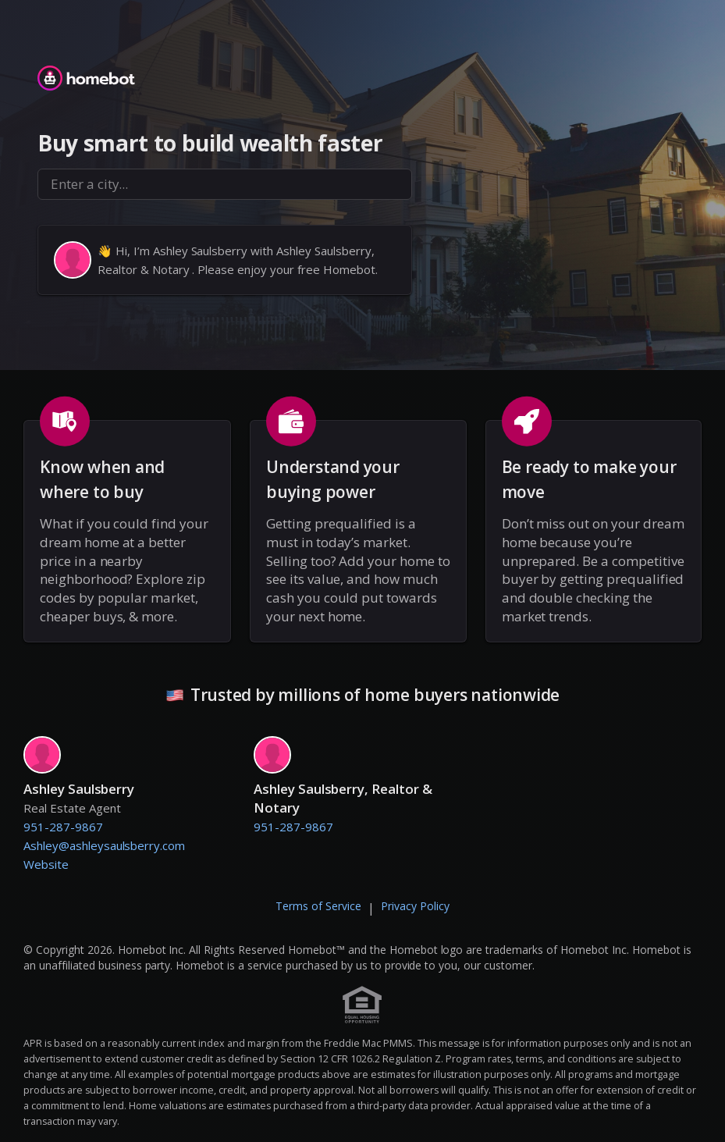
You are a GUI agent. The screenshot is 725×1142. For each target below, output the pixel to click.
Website (46, 864)
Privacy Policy (415, 905)
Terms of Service (318, 905)
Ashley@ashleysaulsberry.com (104, 845)
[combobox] (224, 184)
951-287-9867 (63, 826)
